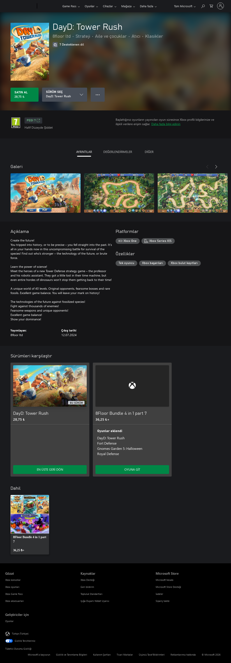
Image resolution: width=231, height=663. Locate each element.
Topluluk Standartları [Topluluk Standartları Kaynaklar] (91, 593)
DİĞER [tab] (149, 152)
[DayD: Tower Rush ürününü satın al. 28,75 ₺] (25, 95)
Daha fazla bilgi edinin (165, 124)
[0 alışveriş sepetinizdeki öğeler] (211, 5)
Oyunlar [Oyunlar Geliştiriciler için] (9, 621)
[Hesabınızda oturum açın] (220, 6)
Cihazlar (108, 6)
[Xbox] (49, 6)
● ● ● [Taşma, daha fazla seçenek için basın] (98, 94)
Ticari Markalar (125, 654)
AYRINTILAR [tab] (84, 152)
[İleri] (216, 167)
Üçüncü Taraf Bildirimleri (152, 654)
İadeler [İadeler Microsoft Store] (159, 593)
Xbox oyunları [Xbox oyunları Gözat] (12, 586)
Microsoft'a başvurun (39, 654)
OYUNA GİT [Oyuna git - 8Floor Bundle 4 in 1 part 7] (132, 469)
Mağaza (126, 6)
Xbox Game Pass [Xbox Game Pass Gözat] (14, 593)
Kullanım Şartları (102, 654)
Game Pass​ (69, 6)
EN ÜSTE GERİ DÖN (50, 469)
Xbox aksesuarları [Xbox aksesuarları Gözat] (14, 600)
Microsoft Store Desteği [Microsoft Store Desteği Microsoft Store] (168, 586)
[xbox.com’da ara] (203, 6)
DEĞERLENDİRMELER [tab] (117, 152)
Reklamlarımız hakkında (183, 654)
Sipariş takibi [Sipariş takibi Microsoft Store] (162, 600)
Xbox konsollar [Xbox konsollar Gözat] (13, 579)
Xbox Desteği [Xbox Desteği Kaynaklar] (88, 579)
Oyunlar (90, 6)
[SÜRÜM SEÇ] (64, 95)
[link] (30, 525)
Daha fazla (146, 6)
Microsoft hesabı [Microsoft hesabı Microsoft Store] (164, 579)
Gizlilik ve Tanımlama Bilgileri (71, 654)
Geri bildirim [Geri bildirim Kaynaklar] (87, 586)
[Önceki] (207, 167)
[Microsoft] (20, 6)
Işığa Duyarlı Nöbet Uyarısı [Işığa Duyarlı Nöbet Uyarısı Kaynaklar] (95, 600)
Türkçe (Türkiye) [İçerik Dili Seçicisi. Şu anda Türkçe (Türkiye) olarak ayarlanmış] (20, 633)
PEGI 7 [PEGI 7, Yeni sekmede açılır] (33, 120)
